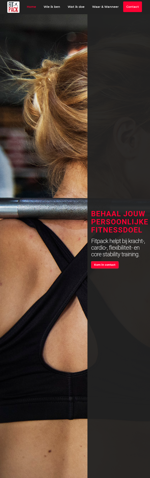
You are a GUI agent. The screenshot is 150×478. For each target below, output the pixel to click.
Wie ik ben (52, 7)
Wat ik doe (76, 7)
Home (31, 7)
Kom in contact (104, 264)
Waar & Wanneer (105, 7)
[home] (13, 7)
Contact (132, 7)
